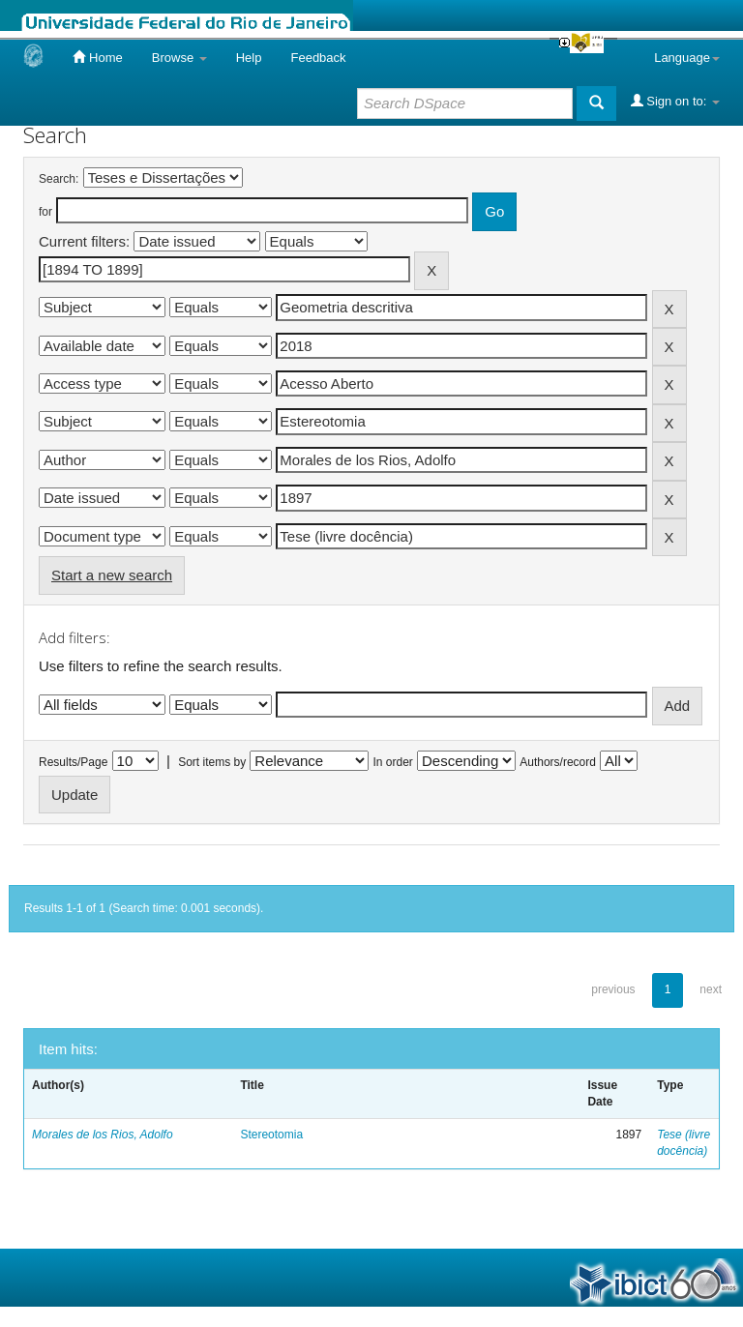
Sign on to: (675, 100)
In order (393, 762)
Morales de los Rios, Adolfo (102, 1134)
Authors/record (558, 762)
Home (97, 57)
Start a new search (111, 575)
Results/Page (73, 762)
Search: (58, 179)
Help (249, 57)
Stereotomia (271, 1134)
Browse (179, 57)
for (45, 212)
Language (687, 57)
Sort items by (212, 762)
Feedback (317, 57)
